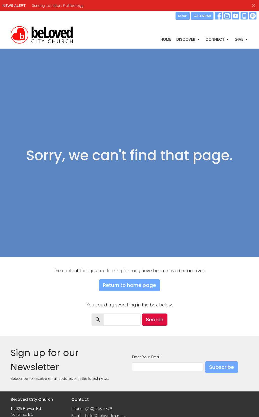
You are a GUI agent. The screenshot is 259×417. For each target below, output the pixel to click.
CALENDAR (202, 15)
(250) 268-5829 (98, 408)
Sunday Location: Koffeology (57, 5)
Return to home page (129, 285)
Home (165, 39)
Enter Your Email (146, 357)
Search (154, 319)
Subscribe (221, 367)
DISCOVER (188, 39)
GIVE (241, 39)
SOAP (182, 15)
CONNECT (217, 39)
